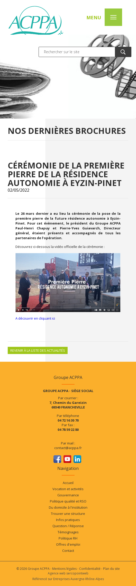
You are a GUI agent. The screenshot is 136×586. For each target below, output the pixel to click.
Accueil (68, 482)
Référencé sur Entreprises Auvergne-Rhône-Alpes (68, 579)
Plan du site (111, 568)
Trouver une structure (68, 513)
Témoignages (68, 532)
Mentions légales (64, 568)
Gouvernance (68, 495)
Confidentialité (90, 568)
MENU (93, 17)
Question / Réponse (68, 526)
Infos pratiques (68, 519)
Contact (68, 550)
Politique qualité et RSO (68, 501)
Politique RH (68, 538)
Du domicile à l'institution (68, 507)
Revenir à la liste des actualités (37, 350)
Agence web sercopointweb (68, 573)
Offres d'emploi (68, 544)
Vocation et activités (68, 489)
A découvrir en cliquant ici (35, 318)
